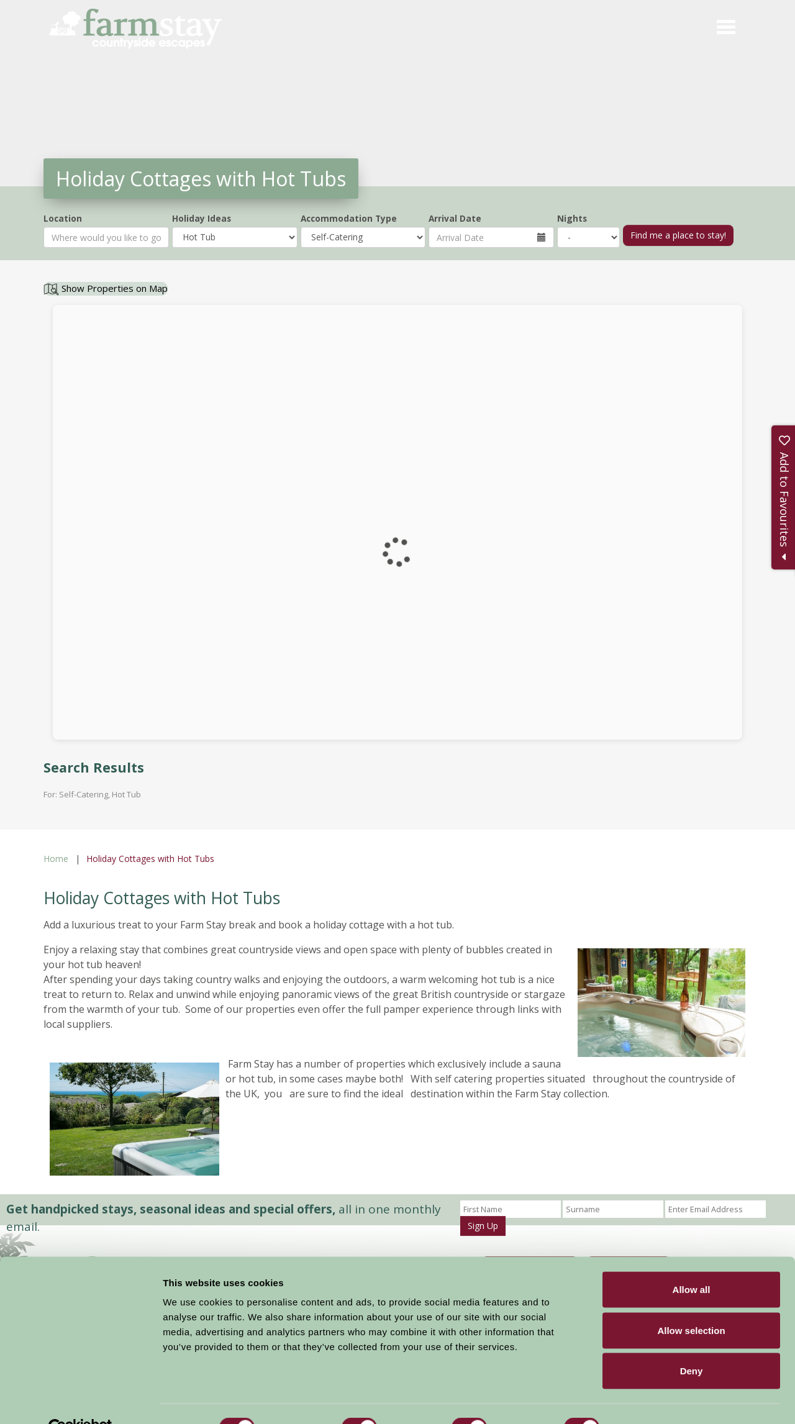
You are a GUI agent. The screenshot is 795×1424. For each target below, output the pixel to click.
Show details (652, 1399)
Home (55, 858)
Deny (691, 1342)
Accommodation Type (349, 218)
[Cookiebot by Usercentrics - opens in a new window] (80, 1399)
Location (62, 218)
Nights (572, 218)
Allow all (692, 1261)
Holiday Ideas (201, 218)
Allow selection (691, 1302)
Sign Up (483, 1225)
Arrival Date (455, 218)
